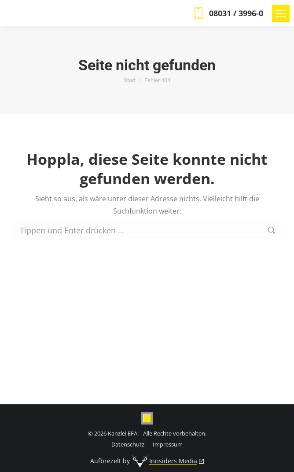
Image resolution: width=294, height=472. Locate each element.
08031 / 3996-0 (227, 13)
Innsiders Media (173, 461)
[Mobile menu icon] (281, 13)
